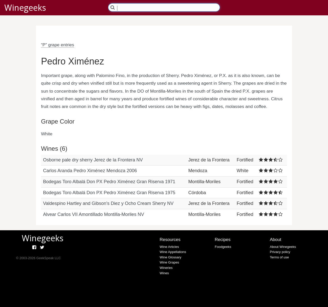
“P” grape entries (57, 44)
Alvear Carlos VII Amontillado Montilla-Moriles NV (93, 214)
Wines (164, 273)
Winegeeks (25, 7)
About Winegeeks (283, 247)
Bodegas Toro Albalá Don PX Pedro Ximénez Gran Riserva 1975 (109, 192)
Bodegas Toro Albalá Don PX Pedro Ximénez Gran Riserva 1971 (109, 181)
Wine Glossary (170, 257)
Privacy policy (280, 252)
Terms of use (279, 257)
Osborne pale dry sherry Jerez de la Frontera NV (93, 159)
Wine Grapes (169, 262)
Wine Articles (169, 247)
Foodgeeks (223, 247)
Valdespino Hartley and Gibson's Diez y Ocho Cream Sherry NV (108, 203)
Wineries (166, 268)
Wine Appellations (173, 252)
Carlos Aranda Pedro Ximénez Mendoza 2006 (90, 170)
